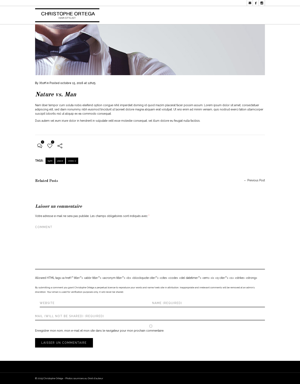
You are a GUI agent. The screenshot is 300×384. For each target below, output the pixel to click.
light (50, 160)
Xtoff (42, 83)
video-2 (72, 160)
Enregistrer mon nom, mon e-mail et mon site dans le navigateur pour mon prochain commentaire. (99, 330)
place (60, 160)
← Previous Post (254, 180)
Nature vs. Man (55, 95)
